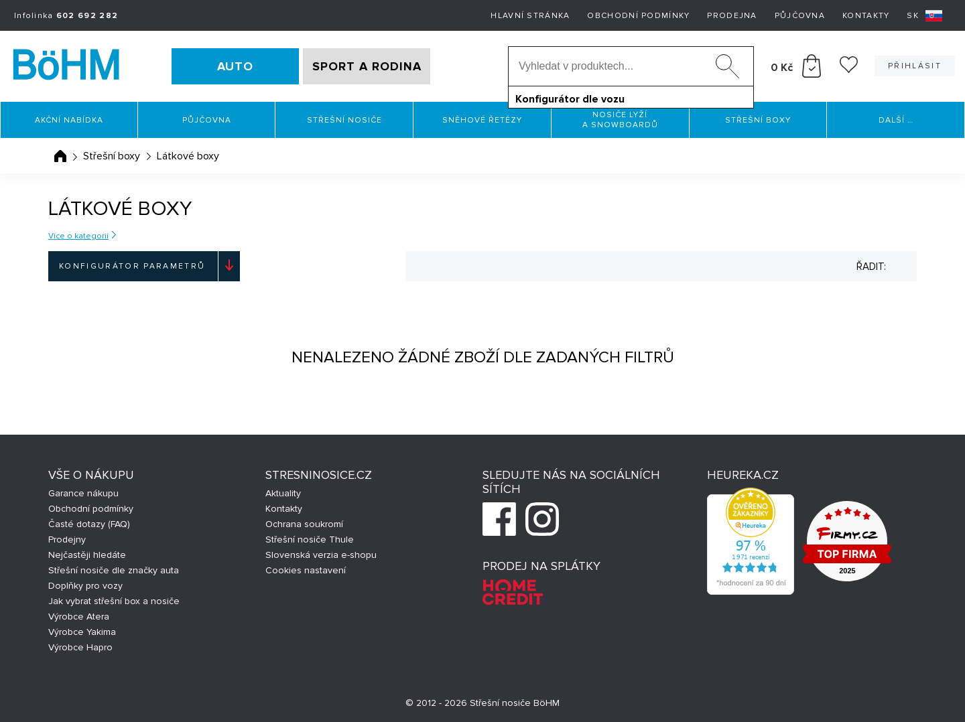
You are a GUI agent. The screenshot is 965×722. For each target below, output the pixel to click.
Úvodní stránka (60, 156)
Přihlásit (915, 66)
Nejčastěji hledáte (87, 555)
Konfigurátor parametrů (132, 266)
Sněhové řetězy (482, 120)
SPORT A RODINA (367, 66)
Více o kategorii (78, 236)
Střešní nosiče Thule (309, 539)
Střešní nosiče (344, 120)
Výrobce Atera (78, 616)
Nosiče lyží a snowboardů (620, 120)
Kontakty (865, 16)
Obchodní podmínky (638, 16)
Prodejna (732, 16)
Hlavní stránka (530, 16)
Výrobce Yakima (82, 632)
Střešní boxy (758, 120)
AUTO (235, 66)
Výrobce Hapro (80, 647)
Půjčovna (800, 16)
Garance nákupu (83, 493)
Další (896, 120)
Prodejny (67, 539)
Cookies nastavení (305, 570)
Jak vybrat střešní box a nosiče (114, 601)
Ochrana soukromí (304, 524)
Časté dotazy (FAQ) (89, 524)
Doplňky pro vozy (85, 585)
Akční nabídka (69, 120)
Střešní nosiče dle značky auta (113, 570)
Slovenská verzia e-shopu (321, 555)
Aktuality (283, 493)
